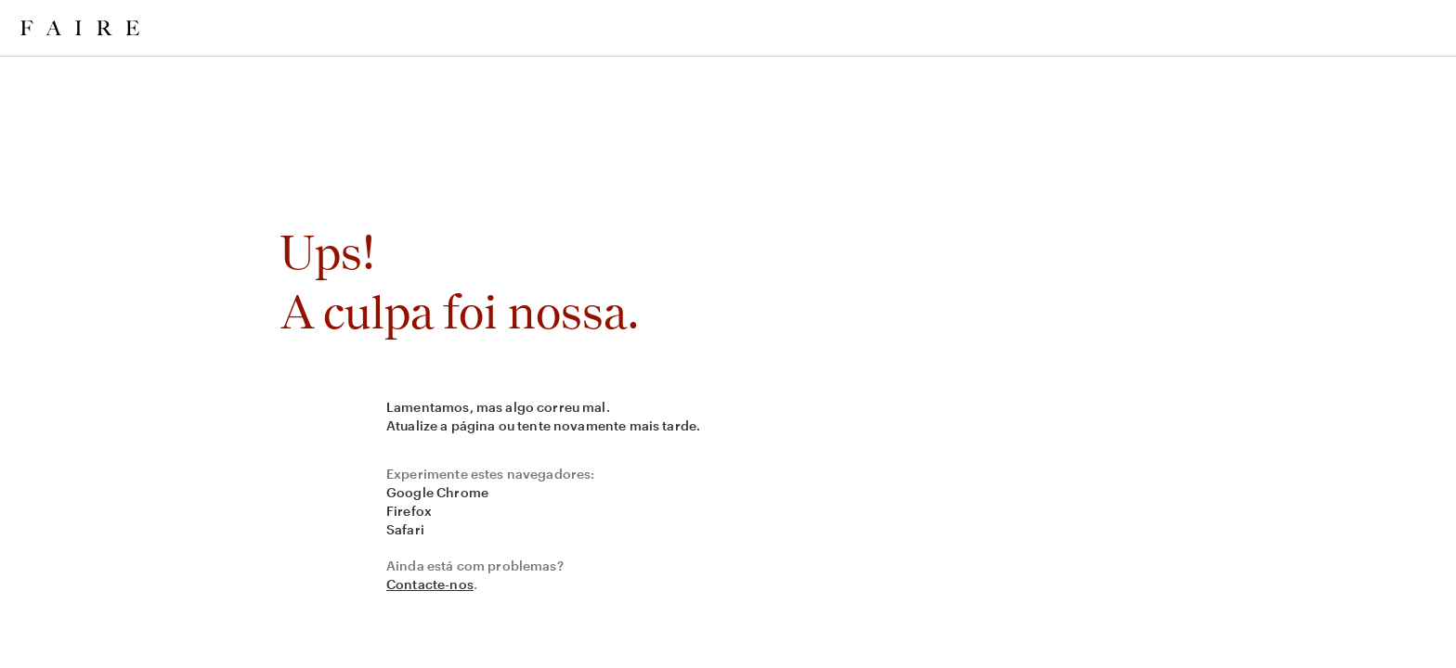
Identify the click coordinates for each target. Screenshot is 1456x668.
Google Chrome (437, 492)
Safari (405, 529)
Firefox (409, 511)
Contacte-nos (430, 584)
